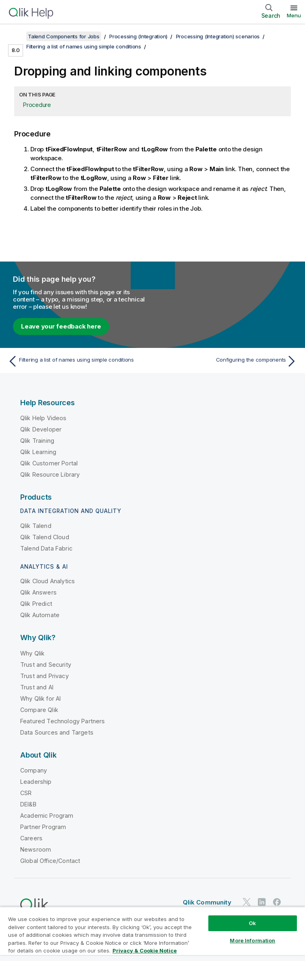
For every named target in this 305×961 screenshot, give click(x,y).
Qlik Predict (36, 603)
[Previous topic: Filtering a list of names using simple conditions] (78, 361)
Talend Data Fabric (46, 548)
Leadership (36, 781)
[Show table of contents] (16, 36)
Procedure (37, 104)
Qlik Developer (40, 429)
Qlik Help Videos (43, 418)
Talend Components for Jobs (64, 36)
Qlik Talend (35, 525)
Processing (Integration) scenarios (218, 36)
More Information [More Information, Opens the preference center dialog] (252, 940)
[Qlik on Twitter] (247, 902)
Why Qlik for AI (40, 698)
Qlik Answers (38, 592)
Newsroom (35, 849)
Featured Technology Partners (62, 721)
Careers (31, 838)
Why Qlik (32, 653)
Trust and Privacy (44, 675)
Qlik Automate (39, 614)
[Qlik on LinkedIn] (262, 902)
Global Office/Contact (50, 860)
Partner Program (43, 826)
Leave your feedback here (61, 326)
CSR (26, 792)
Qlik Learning (38, 451)
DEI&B (28, 804)
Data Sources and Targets (56, 732)
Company (33, 770)
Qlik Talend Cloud (44, 537)
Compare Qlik (39, 709)
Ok (252, 923)
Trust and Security (45, 664)
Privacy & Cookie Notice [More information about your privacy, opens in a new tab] (144, 950)
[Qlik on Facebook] (277, 902)
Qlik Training (37, 440)
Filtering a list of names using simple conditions (83, 46)
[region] (152, 934)
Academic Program (47, 815)
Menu (294, 15)
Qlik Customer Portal (49, 463)
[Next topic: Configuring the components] (227, 361)
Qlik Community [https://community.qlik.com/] (207, 902)
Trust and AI (36, 687)
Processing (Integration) (138, 36)
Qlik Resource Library (50, 474)
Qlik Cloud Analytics (47, 581)
